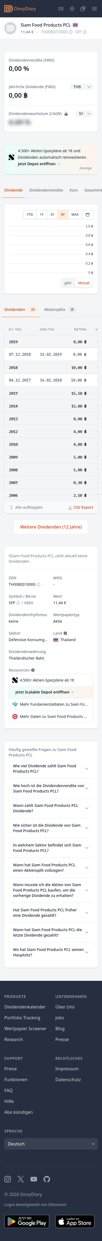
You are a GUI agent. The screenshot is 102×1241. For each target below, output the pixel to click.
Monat (84, 282)
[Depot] (83, 9)
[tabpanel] (51, 249)
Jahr (68, 282)
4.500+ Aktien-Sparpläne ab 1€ (47, 680)
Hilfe (9, 1101)
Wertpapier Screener (25, 1029)
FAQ (8, 1090)
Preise (10, 1069)
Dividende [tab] (13, 190)
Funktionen (15, 1080)
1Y (42, 214)
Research (13, 1039)
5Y (63, 214)
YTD (30, 214)
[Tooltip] (64, 633)
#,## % (19, 121)
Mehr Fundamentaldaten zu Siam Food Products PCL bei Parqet (54, 704)
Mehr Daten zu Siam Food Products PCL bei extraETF (54, 716)
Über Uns (65, 1007)
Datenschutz (68, 1080)
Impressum (67, 1069)
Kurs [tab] (74, 190)
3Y (52, 214)
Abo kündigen (18, 1112)
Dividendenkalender (25, 1007)
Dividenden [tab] (21, 309)
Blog (60, 1029)
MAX (75, 214)
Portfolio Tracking (22, 1018)
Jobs (59, 1018)
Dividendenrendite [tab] (46, 190)
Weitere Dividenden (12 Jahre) (51, 527)
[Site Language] (61, 8)
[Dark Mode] (72, 9)
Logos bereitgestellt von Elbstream (35, 1204)
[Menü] (94, 8)
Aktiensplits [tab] (60, 309)
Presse (62, 1039)
